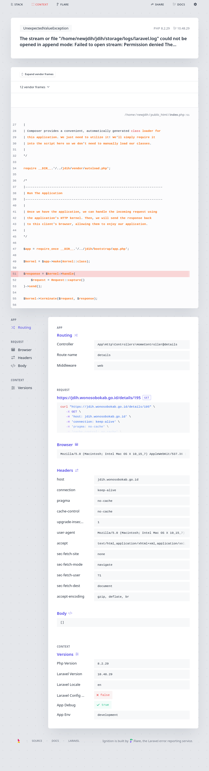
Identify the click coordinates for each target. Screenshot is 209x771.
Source (37, 741)
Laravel (74, 741)
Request (17, 342)
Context (17, 380)
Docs (55, 741)
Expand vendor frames (37, 74)
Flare (135, 741)
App (13, 320)
